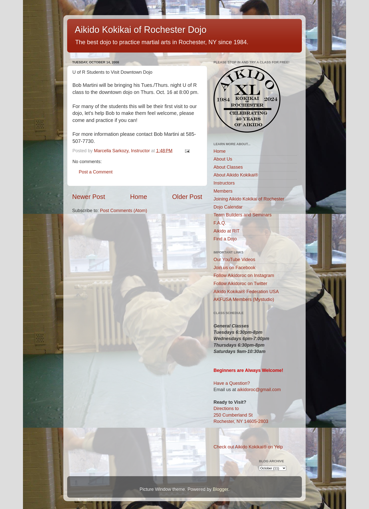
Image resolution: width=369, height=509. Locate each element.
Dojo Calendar (228, 207)
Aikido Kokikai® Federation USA (246, 291)
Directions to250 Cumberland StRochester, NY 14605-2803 (241, 415)
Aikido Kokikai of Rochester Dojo (140, 29)
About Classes (228, 167)
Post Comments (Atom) (123, 210)
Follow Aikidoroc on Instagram (244, 275)
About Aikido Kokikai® (236, 174)
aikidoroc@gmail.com (259, 389)
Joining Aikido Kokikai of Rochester (249, 198)
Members (223, 191)
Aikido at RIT (227, 231)
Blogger (220, 489)
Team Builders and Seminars (243, 214)
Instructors (224, 183)
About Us (223, 159)
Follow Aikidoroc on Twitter (240, 283)
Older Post (187, 196)
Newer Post (88, 196)
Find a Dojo (225, 238)
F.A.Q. (220, 222)
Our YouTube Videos (234, 259)
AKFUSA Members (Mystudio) (244, 299)
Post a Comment (96, 171)
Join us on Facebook (234, 267)
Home (138, 196)
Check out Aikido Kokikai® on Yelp (248, 446)
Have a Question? (232, 383)
